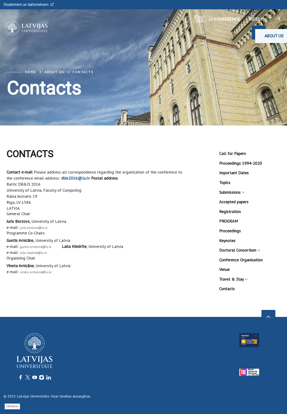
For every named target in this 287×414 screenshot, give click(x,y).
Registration (230, 211)
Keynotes (227, 240)
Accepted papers (233, 201)
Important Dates (234, 172)
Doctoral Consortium (239, 250)
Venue (224, 269)
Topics (224, 182)
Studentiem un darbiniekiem (28, 4)
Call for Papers (232, 153)
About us (274, 35)
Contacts (83, 72)
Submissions (231, 192)
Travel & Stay (233, 279)
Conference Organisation (241, 260)
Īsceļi (257, 19)
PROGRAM (228, 221)
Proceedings (230, 230)
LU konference (216, 18)
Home (30, 72)
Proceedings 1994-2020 (240, 163)
